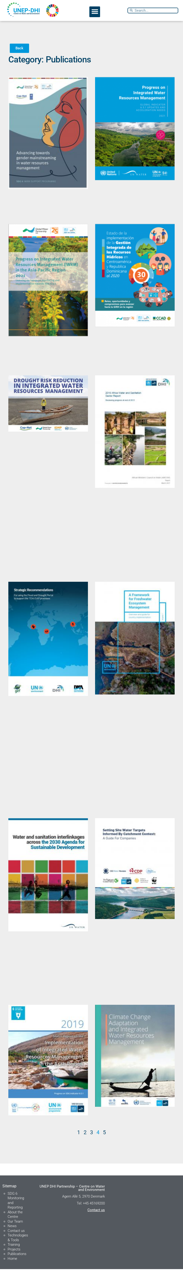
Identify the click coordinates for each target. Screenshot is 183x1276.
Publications (17, 1261)
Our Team (15, 1228)
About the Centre (15, 1221)
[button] (94, 11)
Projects (14, 1256)
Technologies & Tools (18, 1244)
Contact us (16, 1237)
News (12, 1233)
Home (12, 1265)
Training (14, 1251)
